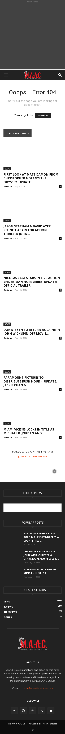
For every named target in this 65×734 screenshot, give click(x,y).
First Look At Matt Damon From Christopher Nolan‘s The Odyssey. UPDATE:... (30, 178)
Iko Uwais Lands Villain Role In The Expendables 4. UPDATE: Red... (41, 537)
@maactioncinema (32, 456)
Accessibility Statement (43, 723)
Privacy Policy (16, 723)
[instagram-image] (10, 470)
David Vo (7, 186)
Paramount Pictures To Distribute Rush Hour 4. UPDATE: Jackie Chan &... (30, 381)
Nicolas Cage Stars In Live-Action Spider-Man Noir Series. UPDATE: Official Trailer (31, 282)
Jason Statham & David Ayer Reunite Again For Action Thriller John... (27, 230)
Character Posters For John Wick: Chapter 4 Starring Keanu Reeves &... (41, 555)
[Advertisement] (32, 36)
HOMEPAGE (43, 115)
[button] (5, 75)
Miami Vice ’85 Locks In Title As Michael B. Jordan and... (28, 431)
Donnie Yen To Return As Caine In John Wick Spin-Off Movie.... (31, 332)
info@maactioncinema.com (38, 688)
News (7, 168)
